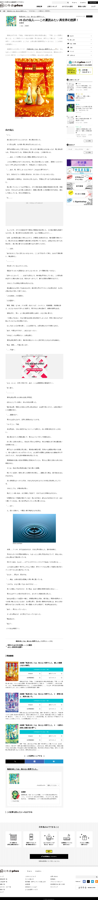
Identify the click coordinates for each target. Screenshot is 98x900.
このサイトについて (30, 876)
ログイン (83, 2)
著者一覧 (2, 889)
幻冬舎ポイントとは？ (31, 887)
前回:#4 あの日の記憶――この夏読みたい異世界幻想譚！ (20, 646)
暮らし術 (72, 40)
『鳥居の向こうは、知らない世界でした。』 (40, 49)
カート (74, 2)
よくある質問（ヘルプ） (31, 889)
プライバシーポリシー (56, 881)
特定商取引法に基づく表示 (57, 884)
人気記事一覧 (3, 881)
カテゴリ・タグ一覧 (5, 887)
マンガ (72, 51)
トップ (2, 876)
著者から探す (82, 6)
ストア (93, 6)
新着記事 (39, 6)
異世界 (27, 25)
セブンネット (52, 677)
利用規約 (52, 879)
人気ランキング (52, 6)
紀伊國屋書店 (30, 677)
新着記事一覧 (3, 879)
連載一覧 (2, 884)
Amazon (30, 673)
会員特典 (27, 884)
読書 (4, 11)
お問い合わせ (54, 876)
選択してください (52, 785)
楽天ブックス (52, 673)
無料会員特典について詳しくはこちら (49, 861)
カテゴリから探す (67, 6)
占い (88, 149)
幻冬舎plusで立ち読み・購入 (41, 669)
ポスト (89, 16)
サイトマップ (54, 887)
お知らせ (72, 55)
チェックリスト (79, 149)
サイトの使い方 (29, 879)
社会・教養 (73, 43)
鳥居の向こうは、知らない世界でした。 (17, 11)
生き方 (72, 36)
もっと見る (88, 140)
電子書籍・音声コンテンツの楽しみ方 (35, 881)
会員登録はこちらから (49, 856)
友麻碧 (23, 792)
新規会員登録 (93, 2)
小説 (22, 25)
